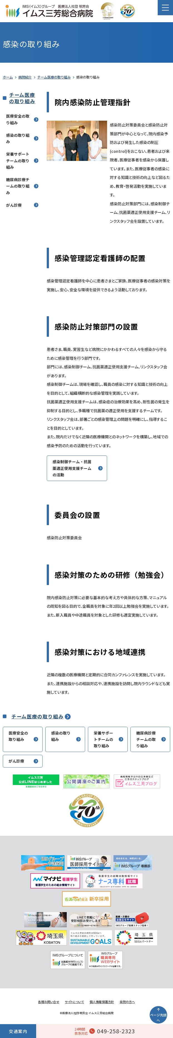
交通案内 (18, 1031)
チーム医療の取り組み (54, 77)
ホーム (8, 77)
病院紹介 (25, 77)
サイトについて (74, 1001)
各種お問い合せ (48, 1001)
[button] (165, 7)
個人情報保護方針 (102, 1001)
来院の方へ (127, 1001)
